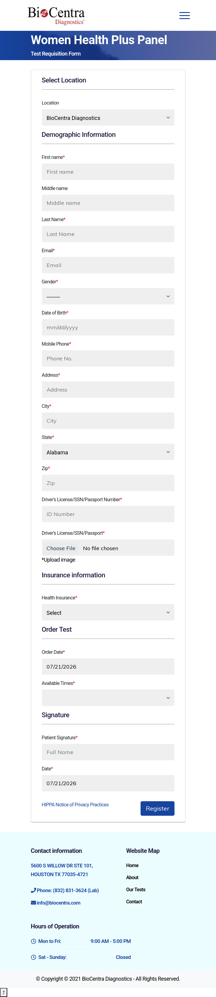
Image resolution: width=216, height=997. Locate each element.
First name (53, 157)
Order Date (53, 652)
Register (157, 808)
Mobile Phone (56, 344)
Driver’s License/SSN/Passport (73, 533)
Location (50, 103)
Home (132, 865)
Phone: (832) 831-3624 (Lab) (68, 890)
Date (47, 769)
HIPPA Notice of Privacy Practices (75, 805)
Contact (134, 902)
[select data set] (108, 117)
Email (48, 250)
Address (51, 375)
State (48, 437)
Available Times (58, 683)
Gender (50, 282)
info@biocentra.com (58, 903)
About (132, 877)
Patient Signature (60, 737)
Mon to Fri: (81, 941)
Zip (46, 468)
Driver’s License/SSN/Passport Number (82, 499)
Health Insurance (59, 598)
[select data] (108, 612)
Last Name (53, 219)
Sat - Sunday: (81, 957)
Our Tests (135, 889)
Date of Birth (55, 313)
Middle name (55, 188)
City (46, 406)
